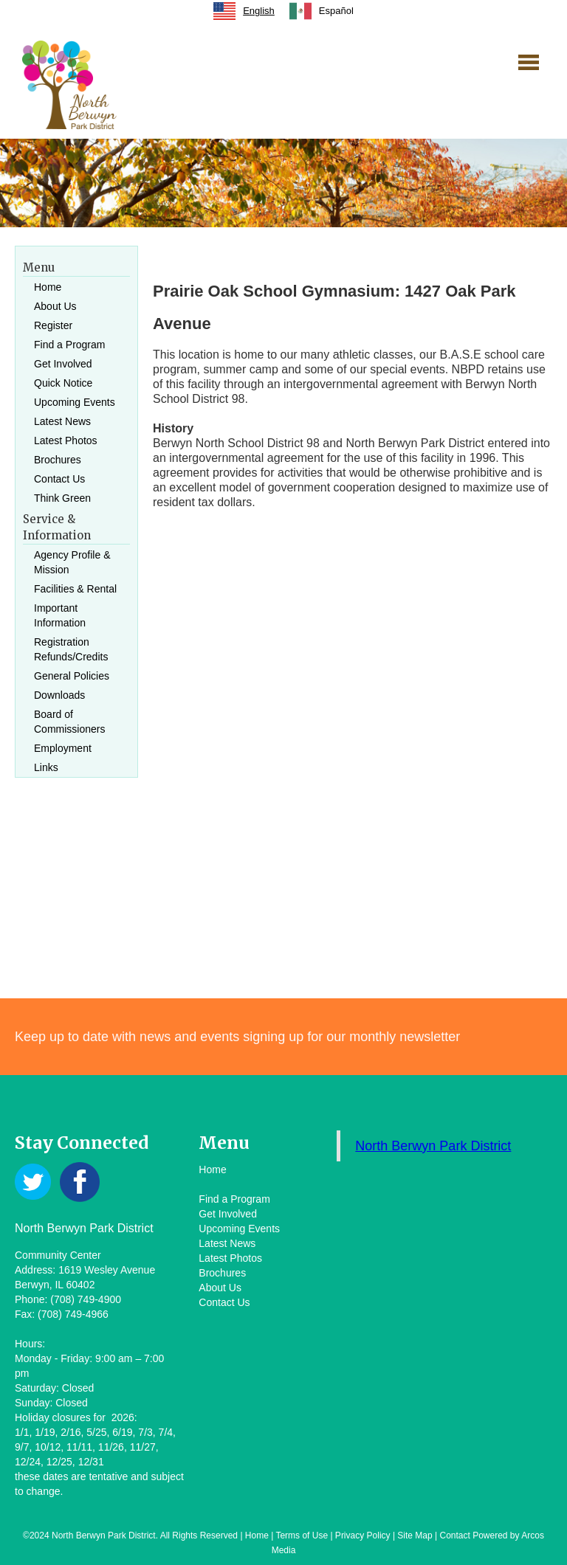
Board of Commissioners (69, 721)
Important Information (60, 615)
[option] (321, 11)
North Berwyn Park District (433, 1146)
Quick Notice (63, 383)
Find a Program (69, 344)
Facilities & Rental (75, 589)
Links (46, 767)
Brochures (57, 460)
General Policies (71, 676)
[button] (528, 62)
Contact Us (59, 479)
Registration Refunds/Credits (71, 649)
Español (321, 11)
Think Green (62, 498)
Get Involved (63, 364)
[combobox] (244, 11)
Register (53, 325)
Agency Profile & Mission (72, 562)
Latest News (62, 421)
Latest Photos (65, 440)
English (244, 11)
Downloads (59, 695)
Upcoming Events (74, 402)
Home (47, 287)
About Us (55, 306)
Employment (63, 748)
